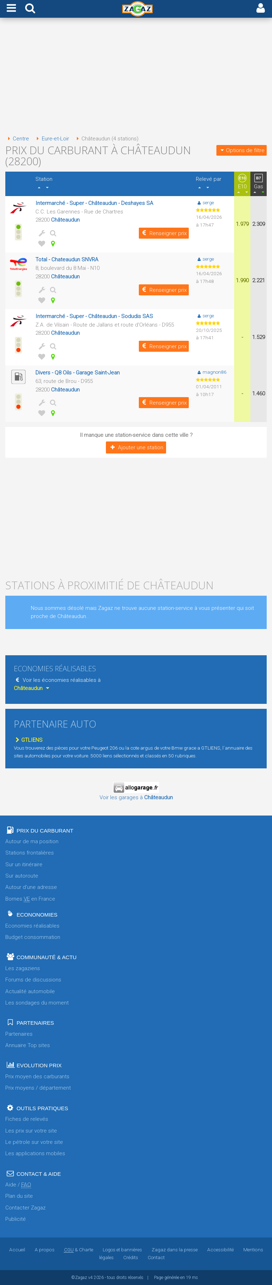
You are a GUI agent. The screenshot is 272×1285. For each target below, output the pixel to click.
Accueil (18, 1249)
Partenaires (19, 1034)
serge (205, 202)
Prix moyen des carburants (37, 1076)
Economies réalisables (32, 926)
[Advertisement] (136, 77)
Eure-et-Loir (51, 138)
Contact (156, 1257)
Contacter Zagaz (25, 1208)
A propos (44, 1249)
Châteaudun (65, 220)
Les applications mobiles (35, 1153)
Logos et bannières (122, 1249)
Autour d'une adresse (31, 887)
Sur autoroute (21, 876)
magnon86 (211, 372)
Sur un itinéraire (23, 864)
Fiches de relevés (26, 1119)
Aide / (18, 1184)
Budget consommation (32, 937)
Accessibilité (220, 1249)
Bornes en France (30, 899)
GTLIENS (28, 740)
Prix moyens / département (38, 1088)
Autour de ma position (31, 841)
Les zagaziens (22, 968)
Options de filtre (242, 150)
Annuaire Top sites (27, 1045)
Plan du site (19, 1196)
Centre (17, 138)
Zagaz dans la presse (174, 1249)
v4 (90, 1277)
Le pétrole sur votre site (34, 1142)
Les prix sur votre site (31, 1131)
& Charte (78, 1249)
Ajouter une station (136, 447)
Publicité (15, 1219)
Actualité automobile (30, 991)
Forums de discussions (33, 980)
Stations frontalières (29, 853)
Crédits (130, 1257)
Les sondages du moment (37, 1003)
